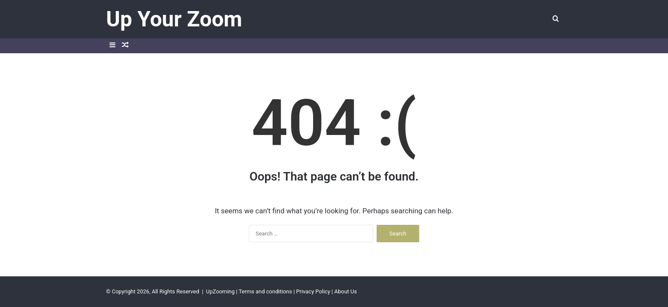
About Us (345, 291)
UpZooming (220, 291)
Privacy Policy (313, 291)
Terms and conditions (265, 291)
